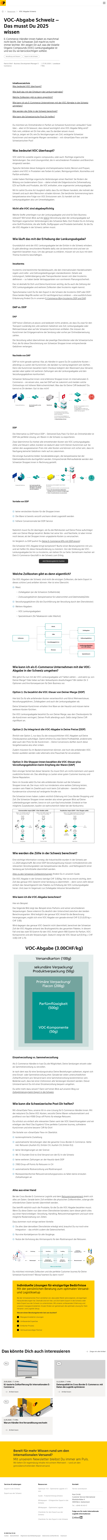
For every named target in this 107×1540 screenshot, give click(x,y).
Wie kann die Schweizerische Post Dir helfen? (34, 116)
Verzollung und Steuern (13, 56)
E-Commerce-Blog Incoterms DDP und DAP (65, 298)
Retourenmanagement (72, 1196)
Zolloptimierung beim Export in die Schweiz (33, 1092)
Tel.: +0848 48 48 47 (79, 1505)
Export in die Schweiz (31, 56)
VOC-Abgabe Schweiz (27, 11)
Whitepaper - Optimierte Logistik (50, 1507)
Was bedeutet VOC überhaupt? (27, 86)
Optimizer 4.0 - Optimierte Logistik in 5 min (52, 1490)
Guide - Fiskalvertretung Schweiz (50, 1496)
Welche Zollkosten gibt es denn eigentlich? (33, 97)
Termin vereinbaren (79, 1489)
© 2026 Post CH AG (9, 1533)
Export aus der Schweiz (13, 1493)
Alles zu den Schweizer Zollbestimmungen (32, 874)
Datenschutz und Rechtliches (50, 1536)
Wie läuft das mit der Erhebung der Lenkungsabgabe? (38, 92)
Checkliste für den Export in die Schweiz (53, 1519)
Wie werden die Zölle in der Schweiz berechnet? (35, 111)
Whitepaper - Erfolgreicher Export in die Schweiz (53, 1501)
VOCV (46, 218)
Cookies (6, 1536)
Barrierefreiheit (14, 1536)
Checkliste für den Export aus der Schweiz (50, 1513)
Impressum (64, 1536)
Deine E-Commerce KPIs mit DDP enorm (61, 541)
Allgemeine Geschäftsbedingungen (30, 1536)
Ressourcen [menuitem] (11, 11)
